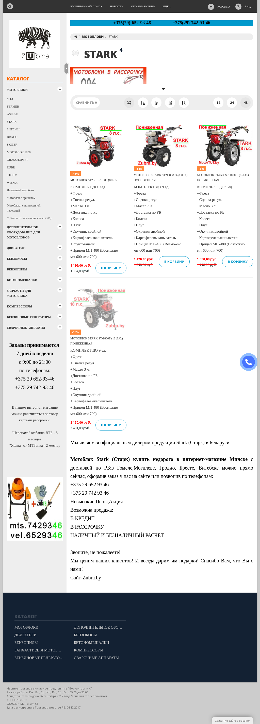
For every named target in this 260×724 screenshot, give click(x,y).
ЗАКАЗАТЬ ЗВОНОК (250, 362)
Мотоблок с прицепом (21, 198)
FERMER (13, 106)
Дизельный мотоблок (20, 190)
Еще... (166, 6)
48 (245, 102)
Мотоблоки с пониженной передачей (24, 208)
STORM (12, 175)
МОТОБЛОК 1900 (19, 152)
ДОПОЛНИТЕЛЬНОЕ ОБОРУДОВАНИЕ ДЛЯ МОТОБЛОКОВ (23, 232)
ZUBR (11, 167)
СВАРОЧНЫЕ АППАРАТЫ (26, 328)
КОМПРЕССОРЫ (19, 306)
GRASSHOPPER (17, 160)
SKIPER (12, 144)
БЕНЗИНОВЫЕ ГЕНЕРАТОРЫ (29, 317)
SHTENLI (13, 129)
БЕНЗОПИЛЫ (17, 269)
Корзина (224, 6)
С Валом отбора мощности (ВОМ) (29, 218)
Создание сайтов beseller (232, 720)
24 (232, 102)
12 (218, 102)
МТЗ (10, 99)
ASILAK (12, 114)
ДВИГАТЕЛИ (16, 248)
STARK (12, 122)
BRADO (12, 137)
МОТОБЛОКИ (17, 90)
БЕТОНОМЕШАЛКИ (22, 280)
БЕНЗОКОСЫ (17, 259)
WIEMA (12, 182)
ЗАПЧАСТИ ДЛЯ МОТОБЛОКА (19, 293)
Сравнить (86, 102)
